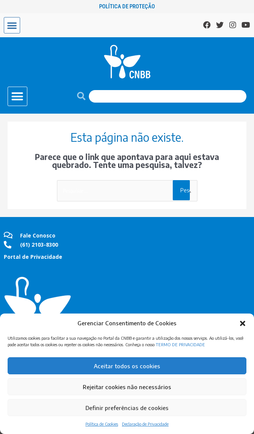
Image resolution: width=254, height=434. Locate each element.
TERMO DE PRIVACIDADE (180, 344)
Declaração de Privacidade (145, 423)
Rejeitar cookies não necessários (127, 386)
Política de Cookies (101, 423)
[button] (242, 323)
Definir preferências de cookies (127, 407)
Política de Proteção (127, 6)
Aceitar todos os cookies (127, 366)
